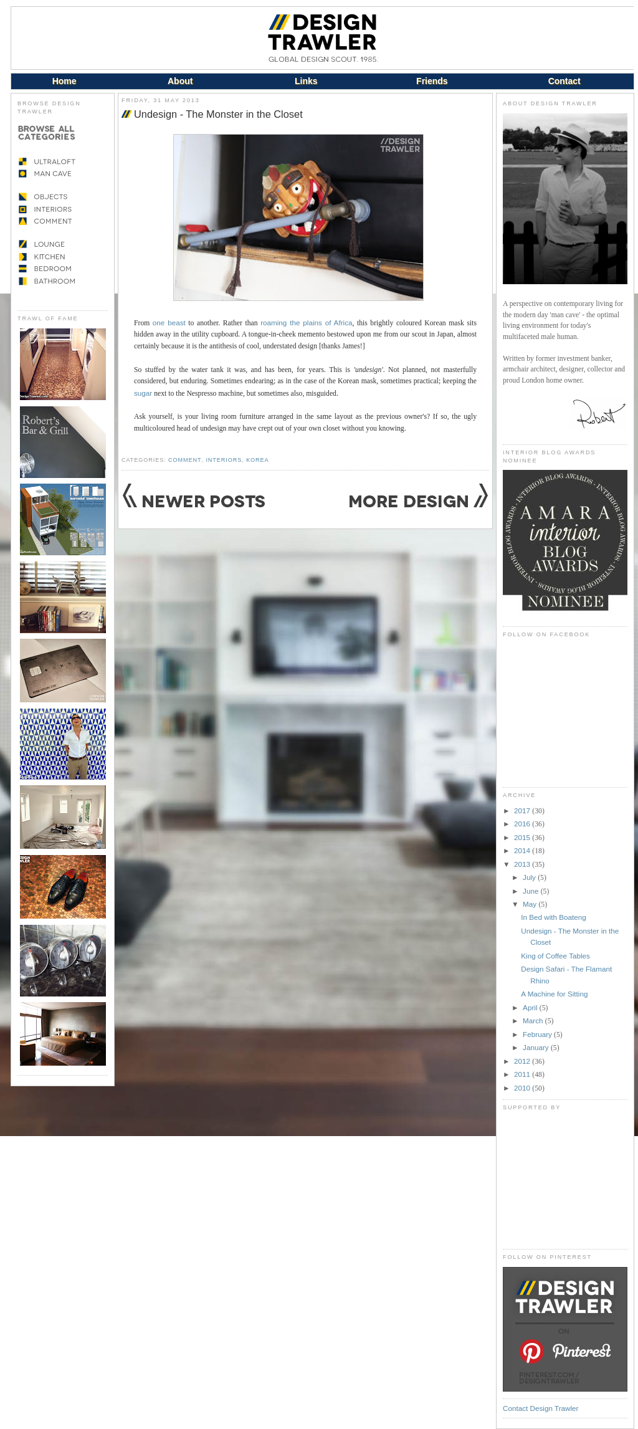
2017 (523, 810)
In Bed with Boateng (553, 917)
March (534, 1020)
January (537, 1047)
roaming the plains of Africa (306, 322)
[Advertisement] (565, 1179)
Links (306, 81)
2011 (523, 1074)
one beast (169, 322)
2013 (523, 864)
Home (64, 81)
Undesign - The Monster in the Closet (218, 114)
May (530, 904)
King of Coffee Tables (555, 956)
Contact (564, 81)
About (180, 81)
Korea (257, 460)
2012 (523, 1061)
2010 (523, 1088)
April (531, 1007)
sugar (143, 393)
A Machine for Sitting (554, 994)
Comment (184, 460)
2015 (523, 837)
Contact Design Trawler (540, 1408)
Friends (432, 81)
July (530, 877)
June (532, 891)
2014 (523, 850)
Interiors (224, 460)
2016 (523, 824)
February (538, 1034)
